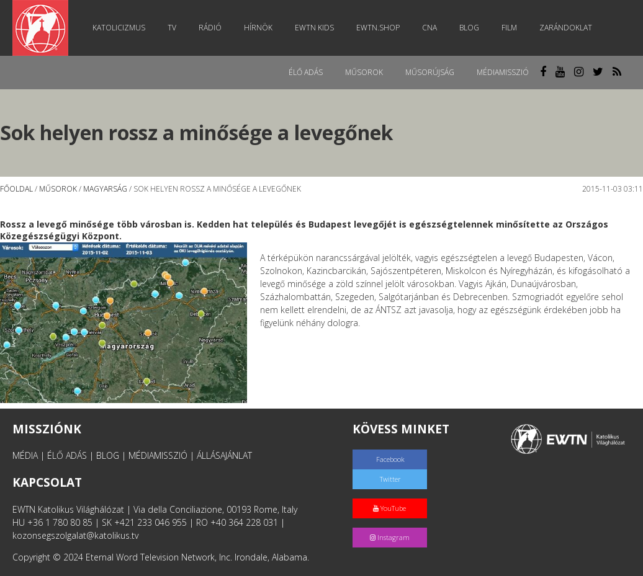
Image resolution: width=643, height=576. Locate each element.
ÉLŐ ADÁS (67, 455)
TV (172, 27)
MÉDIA (25, 455)
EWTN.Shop (378, 27)
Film (509, 27)
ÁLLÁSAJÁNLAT (224, 455)
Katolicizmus (118, 27)
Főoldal (16, 189)
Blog (469, 27)
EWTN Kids (314, 27)
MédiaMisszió (503, 72)
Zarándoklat (565, 27)
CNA (429, 27)
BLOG (107, 455)
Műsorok (364, 72)
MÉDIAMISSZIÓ (157, 455)
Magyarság (105, 189)
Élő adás (306, 72)
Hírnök (258, 27)
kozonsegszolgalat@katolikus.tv (75, 535)
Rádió (210, 27)
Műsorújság (429, 72)
